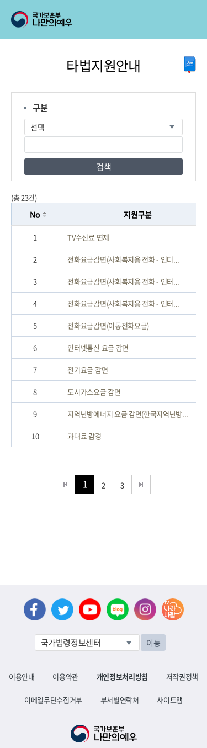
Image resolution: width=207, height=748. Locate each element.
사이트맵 (170, 699)
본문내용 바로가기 (0, 0)
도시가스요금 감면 (93, 391)
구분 (40, 108)
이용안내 (22, 676)
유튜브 (90, 609)
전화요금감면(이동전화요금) (107, 325)
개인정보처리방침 (122, 676)
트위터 (62, 609)
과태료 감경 (84, 436)
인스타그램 (145, 609)
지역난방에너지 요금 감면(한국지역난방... (127, 414)
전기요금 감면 (87, 369)
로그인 (94, 6)
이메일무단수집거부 (53, 699)
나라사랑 (173, 609)
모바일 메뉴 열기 (188, 19)
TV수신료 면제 (88, 237)
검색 (103, 167)
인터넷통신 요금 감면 (97, 347)
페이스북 (35, 609)
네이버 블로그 (118, 609)
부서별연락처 (119, 699)
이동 (153, 642)
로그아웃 (133, 6)
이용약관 (65, 676)
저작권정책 (182, 676)
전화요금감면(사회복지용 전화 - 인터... (123, 259)
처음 (65, 484)
